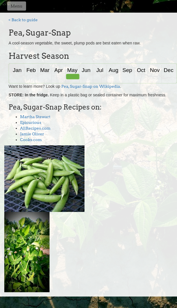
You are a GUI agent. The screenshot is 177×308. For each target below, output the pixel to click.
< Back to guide (23, 19)
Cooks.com (31, 139)
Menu (17, 6)
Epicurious (30, 122)
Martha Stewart (35, 116)
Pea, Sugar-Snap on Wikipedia (90, 86)
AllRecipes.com (35, 128)
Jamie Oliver (32, 134)
